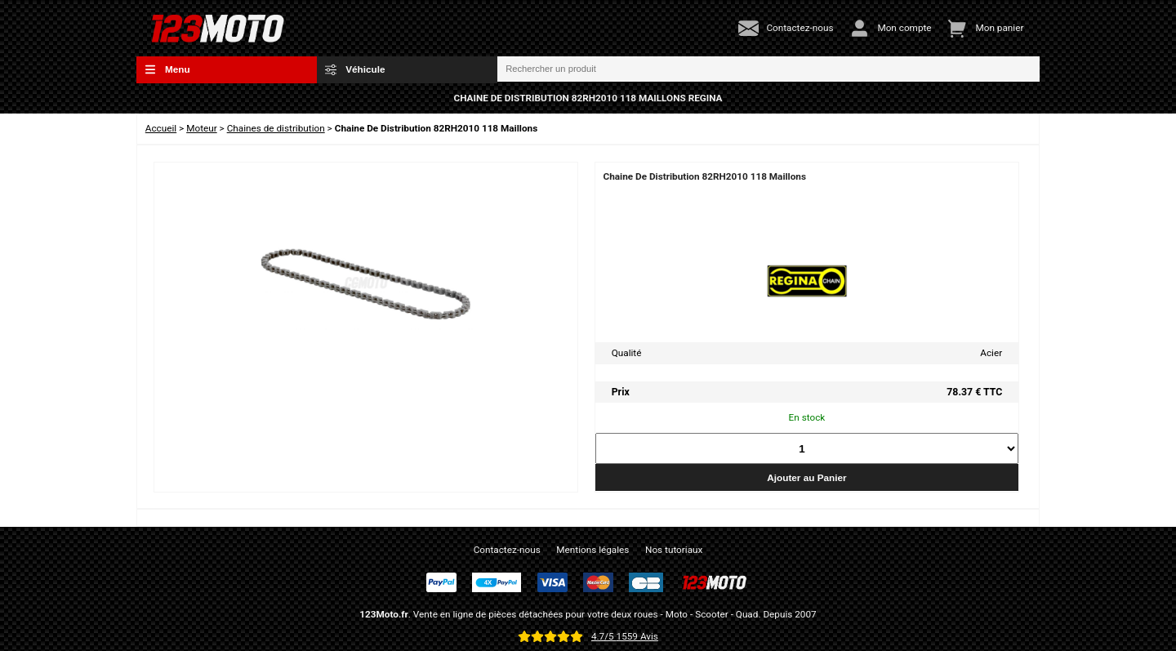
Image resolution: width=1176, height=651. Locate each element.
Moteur (201, 128)
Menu (167, 69)
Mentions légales (592, 549)
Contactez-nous (507, 549)
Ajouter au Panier (806, 477)
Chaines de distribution (276, 128)
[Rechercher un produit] (768, 69)
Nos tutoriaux (673, 549)
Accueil (160, 128)
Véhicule (355, 69)
